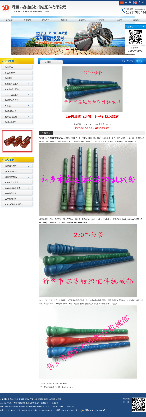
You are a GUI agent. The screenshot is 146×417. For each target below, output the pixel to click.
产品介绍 (45, 20)
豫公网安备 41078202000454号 (92, 410)
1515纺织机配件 (12, 89)
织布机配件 (10, 73)
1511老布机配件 (11, 84)
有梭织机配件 (11, 166)
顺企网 (21, 399)
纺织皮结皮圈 (11, 117)
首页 (123, 61)
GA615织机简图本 (12, 188)
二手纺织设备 (11, 199)
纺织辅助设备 (11, 111)
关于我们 (27, 20)
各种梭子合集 (11, 193)
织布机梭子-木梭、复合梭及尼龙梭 (60, 387)
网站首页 (9, 20)
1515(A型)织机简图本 (14, 204)
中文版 (128, 2)
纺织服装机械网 (49, 399)
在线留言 (118, 20)
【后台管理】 (55, 403)
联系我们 (136, 20)
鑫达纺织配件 (13, 399)
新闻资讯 (82, 20)
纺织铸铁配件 (11, 171)
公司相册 (63, 20)
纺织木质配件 (11, 122)
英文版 (141, 2)
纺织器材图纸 (11, 177)
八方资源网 (38, 399)
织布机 (8, 106)
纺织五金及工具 (12, 100)
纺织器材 (9, 78)
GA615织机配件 (11, 95)
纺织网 (58, 399)
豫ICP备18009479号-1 (70, 410)
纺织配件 (9, 67)
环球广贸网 (29, 399)
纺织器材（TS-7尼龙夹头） (57, 383)
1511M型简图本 (11, 182)
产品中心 (130, 61)
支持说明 (100, 20)
